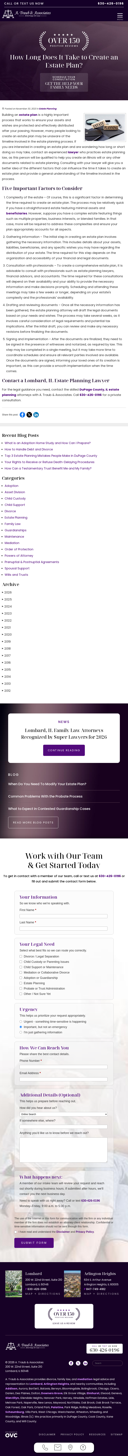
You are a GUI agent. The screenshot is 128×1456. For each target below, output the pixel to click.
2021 (6, 623)
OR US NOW (105, 1347)
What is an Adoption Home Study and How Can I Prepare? (48, 439)
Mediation (12, 539)
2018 (6, 644)
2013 (6, 680)
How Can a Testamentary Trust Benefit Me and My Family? (48, 465)
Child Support (15, 501)
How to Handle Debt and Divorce (29, 446)
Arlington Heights (56, 1382)
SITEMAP (117, 1433)
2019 (6, 637)
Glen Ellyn (12, 1396)
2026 (7, 588)
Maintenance (14, 533)
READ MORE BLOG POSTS (38, 823)
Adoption (11, 482)
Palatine (57, 1406)
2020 (7, 630)
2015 (6, 666)
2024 (7, 602)
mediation (84, 1378)
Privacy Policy (85, 1232)
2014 (6, 673)
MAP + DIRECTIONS (43, 1295)
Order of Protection (19, 545)
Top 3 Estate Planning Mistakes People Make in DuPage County (51, 452)
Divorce (10, 507)
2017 (6, 651)
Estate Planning (47, 105)
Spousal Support (17, 565)
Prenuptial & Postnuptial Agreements (32, 558)
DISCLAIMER (47, 1433)
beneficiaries (16, 210)
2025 (7, 595)
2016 (6, 658)
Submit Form (34, 1243)
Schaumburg (14, 1410)
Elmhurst (93, 1392)
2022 (7, 616)
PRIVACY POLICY (72, 1433)
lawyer (73, 148)
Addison (11, 1387)
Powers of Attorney (19, 552)
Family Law (13, 520)
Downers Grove (51, 1392)
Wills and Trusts (16, 571)
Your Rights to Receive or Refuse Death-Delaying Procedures (49, 458)
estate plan (28, 111)
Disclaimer (63, 1232)
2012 (6, 687)
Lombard (36, 1382)
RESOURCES (97, 1433)
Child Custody (15, 495)
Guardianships (15, 526)
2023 (7, 609)
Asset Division (15, 488)
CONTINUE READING (64, 747)
